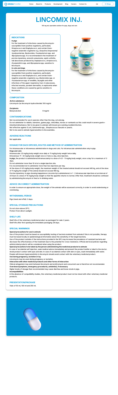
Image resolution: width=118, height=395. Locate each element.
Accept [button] (93, 388)
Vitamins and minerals (79, 373)
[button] (97, 4)
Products (48, 4)
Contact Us (82, 4)
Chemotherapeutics (79, 366)
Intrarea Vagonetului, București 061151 (21, 370)
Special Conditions (97, 366)
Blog (66, 4)
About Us (39, 4)
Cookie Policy (96, 373)
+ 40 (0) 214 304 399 (15, 373)
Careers (73, 4)
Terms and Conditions (98, 362)
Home (31, 4)
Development (58, 4)
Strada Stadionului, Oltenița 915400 (20, 377)
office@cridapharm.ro (15, 366)
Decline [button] (79, 388)
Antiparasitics (76, 370)
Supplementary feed (79, 377)
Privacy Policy (96, 370)
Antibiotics (75, 362)
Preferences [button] (66, 388)
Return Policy (95, 377)
